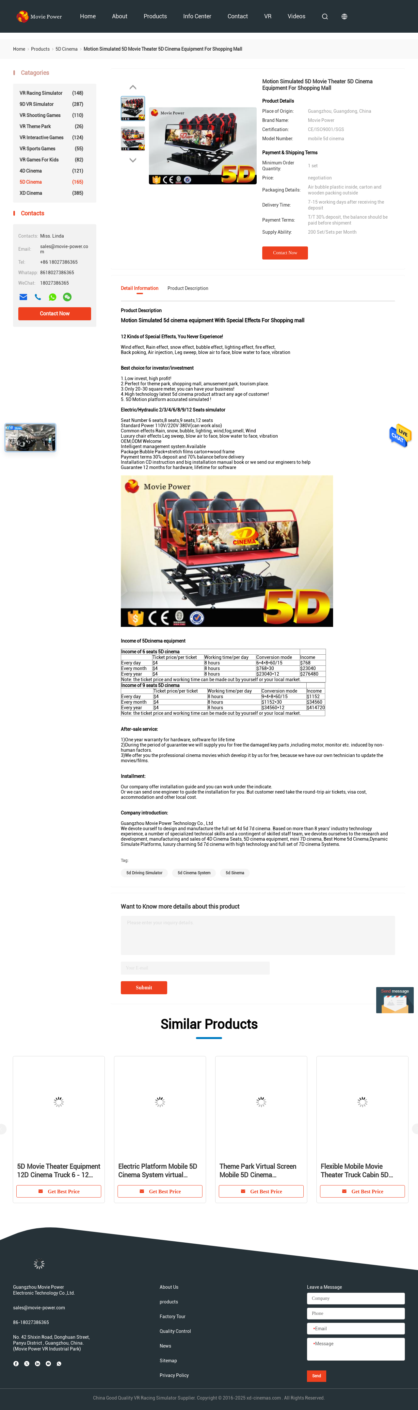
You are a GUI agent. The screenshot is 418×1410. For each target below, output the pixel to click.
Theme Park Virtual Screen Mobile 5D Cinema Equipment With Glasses (257, 1171)
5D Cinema (51, 182)
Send (316, 1376)
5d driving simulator (144, 873)
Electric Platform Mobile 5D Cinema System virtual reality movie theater (157, 1171)
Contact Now (55, 314)
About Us (169, 1287)
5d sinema (235, 873)
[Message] (356, 1349)
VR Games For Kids (51, 160)
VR (267, 16)
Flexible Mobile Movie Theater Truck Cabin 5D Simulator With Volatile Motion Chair (355, 1171)
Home (88, 16)
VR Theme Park (51, 126)
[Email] (356, 1329)
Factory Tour (172, 1316)
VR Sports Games (51, 149)
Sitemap (168, 1360)
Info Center (197, 16)
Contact (238, 16)
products (155, 16)
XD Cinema (51, 193)
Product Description (188, 288)
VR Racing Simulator (51, 93)
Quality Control (175, 1331)
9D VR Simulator (51, 104)
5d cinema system (194, 873)
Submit (144, 987)
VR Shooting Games (51, 115)
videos (296, 16)
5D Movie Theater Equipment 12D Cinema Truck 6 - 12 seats (58, 1171)
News (165, 1346)
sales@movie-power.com (39, 1307)
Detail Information (139, 288)
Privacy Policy (174, 1375)
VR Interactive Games (51, 138)
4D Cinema (51, 171)
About (119, 16)
